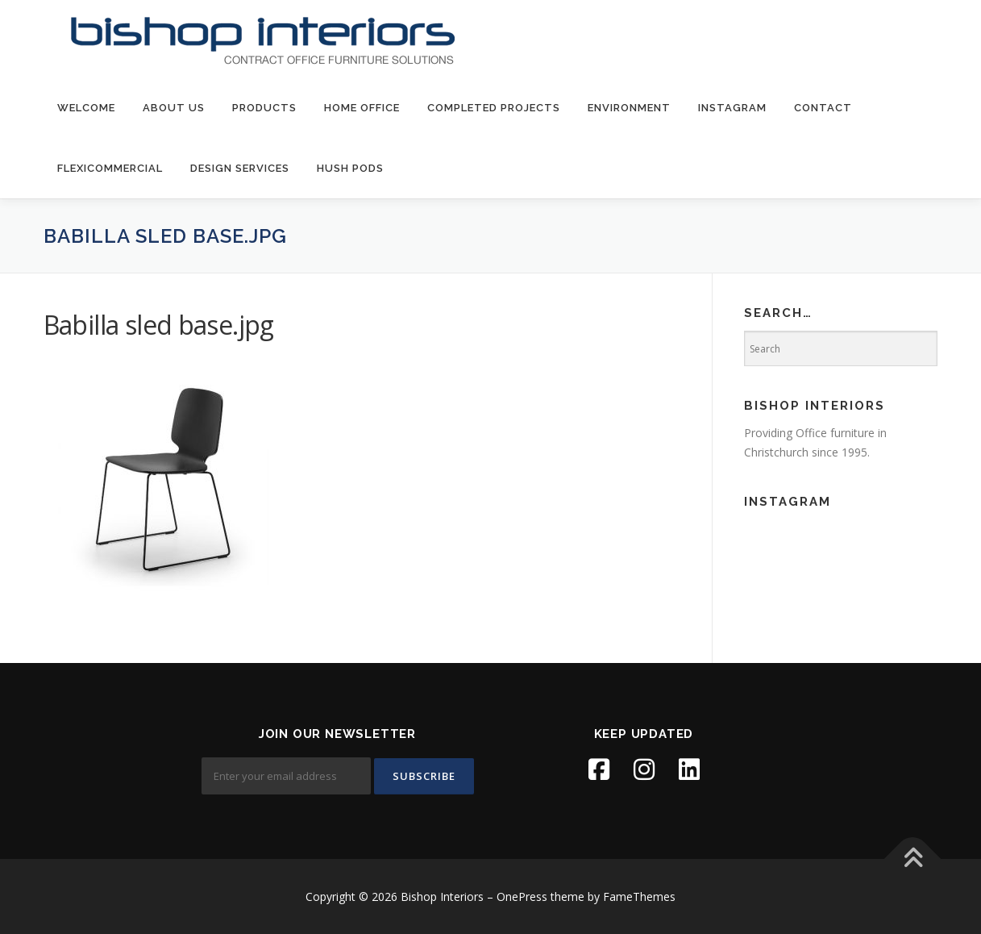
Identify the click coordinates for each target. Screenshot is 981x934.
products (264, 108)
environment (629, 108)
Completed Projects (493, 108)
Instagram (732, 108)
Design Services (239, 168)
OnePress (522, 896)
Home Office (362, 108)
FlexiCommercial (110, 168)
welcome (86, 108)
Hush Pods (350, 168)
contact (823, 108)
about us (174, 108)
